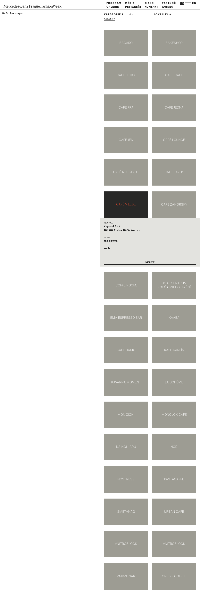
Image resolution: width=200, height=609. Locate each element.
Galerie (112, 7)
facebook (111, 241)
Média (130, 3)
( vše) (130, 15)
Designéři (133, 7)
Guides (167, 7)
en (194, 3)
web (107, 248)
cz (182, 3)
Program (113, 3)
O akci (150, 3)
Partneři (169, 3)
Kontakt (151, 7)
